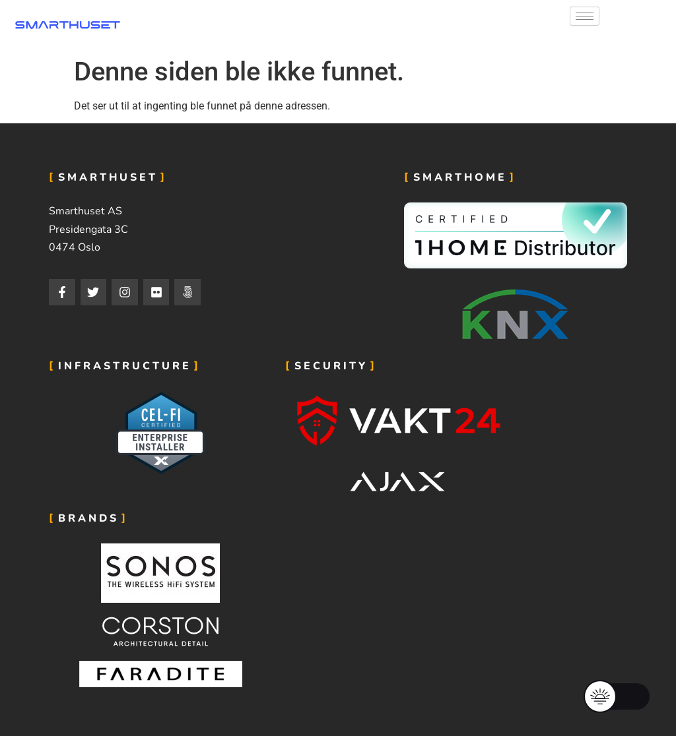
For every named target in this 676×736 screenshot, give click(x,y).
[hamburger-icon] (584, 16)
